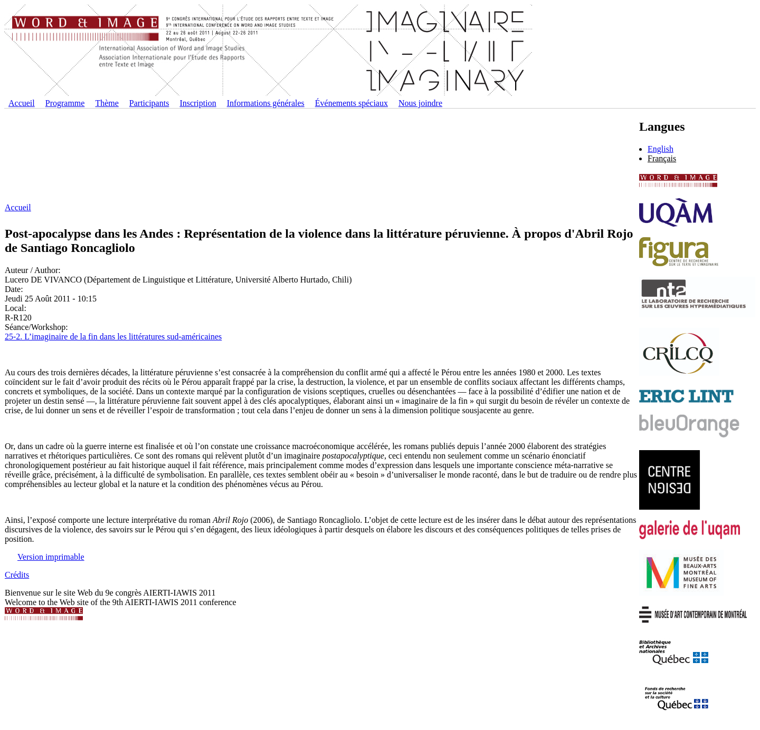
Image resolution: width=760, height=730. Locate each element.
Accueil (21, 103)
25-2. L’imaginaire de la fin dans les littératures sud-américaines (113, 336)
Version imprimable (50, 556)
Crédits (17, 574)
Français (662, 158)
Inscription (197, 103)
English (660, 148)
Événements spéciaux (351, 103)
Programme (65, 103)
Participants (149, 103)
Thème (106, 103)
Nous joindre (420, 103)
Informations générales (266, 103)
